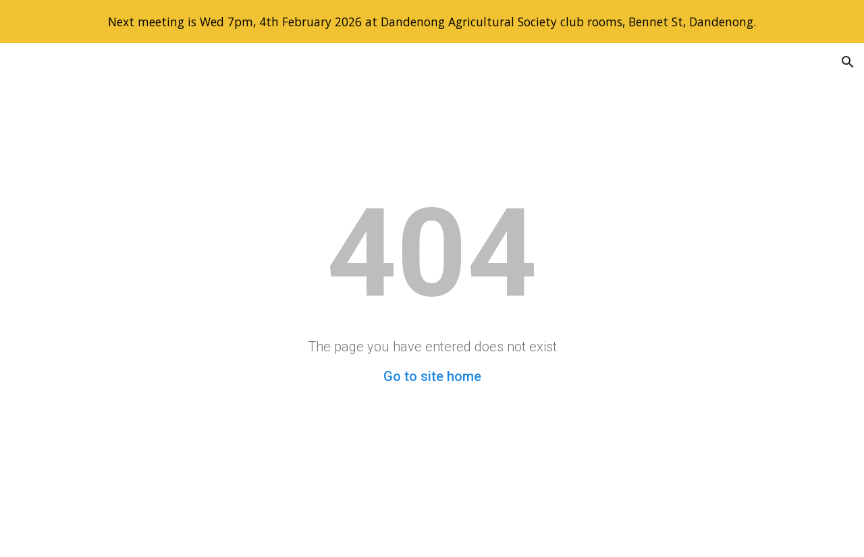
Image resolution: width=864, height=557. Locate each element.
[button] (848, 62)
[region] (432, 21)
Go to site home (432, 376)
